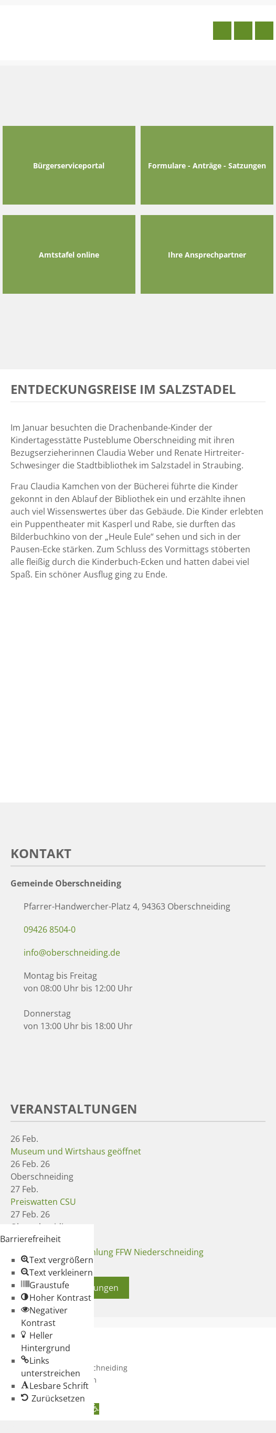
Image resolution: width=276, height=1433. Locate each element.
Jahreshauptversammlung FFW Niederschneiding (107, 1252)
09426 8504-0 (50, 929)
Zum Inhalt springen (40, 1426)
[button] (57, 1260)
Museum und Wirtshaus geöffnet (75, 1151)
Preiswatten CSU (43, 1201)
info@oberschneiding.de (72, 952)
